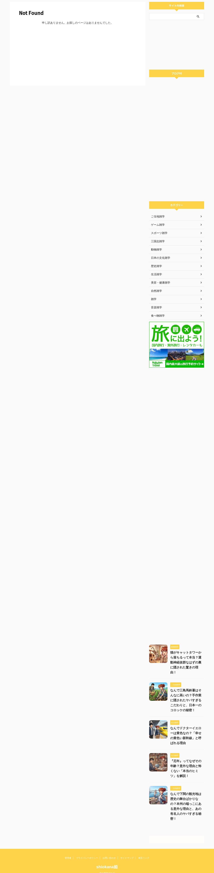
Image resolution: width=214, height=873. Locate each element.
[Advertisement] (77, 54)
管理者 (68, 848)
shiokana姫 (107, 857)
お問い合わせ (109, 848)
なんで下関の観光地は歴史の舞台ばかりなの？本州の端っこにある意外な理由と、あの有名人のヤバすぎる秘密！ (186, 798)
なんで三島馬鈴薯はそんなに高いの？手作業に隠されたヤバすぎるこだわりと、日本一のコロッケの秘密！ (186, 695)
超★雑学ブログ (107, 863)
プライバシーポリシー (87, 848)
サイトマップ (127, 848)
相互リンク (143, 848)
